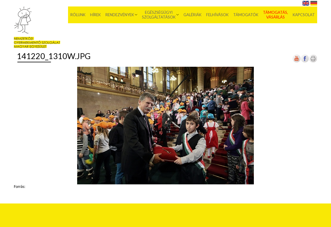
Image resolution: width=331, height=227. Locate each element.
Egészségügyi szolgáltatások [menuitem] (159, 14)
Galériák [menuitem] (192, 14)
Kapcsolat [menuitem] (304, 14)
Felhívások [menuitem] (217, 14)
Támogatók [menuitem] (245, 14)
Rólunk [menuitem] (77, 14)
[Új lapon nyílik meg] (305, 61)
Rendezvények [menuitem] (119, 14)
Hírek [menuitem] (95, 14)
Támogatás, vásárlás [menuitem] (275, 14)
